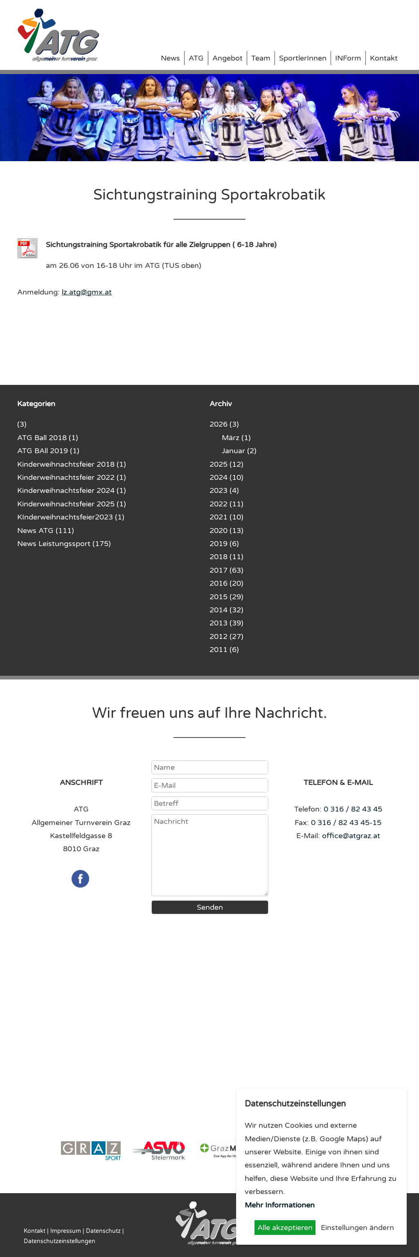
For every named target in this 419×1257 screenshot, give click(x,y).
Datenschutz (103, 1231)
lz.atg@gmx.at (87, 292)
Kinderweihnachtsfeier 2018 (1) (71, 464)
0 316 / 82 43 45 (353, 809)
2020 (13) (226, 530)
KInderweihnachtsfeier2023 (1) (70, 517)
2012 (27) (226, 636)
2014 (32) (226, 609)
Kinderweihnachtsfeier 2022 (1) (71, 477)
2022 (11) (226, 503)
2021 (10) (226, 517)
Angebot (227, 58)
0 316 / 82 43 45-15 (346, 822)
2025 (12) (226, 464)
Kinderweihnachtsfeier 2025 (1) (71, 503)
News (170, 58)
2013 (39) (226, 622)
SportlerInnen (303, 58)
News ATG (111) (45, 530)
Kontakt (384, 58)
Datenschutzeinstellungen (59, 1241)
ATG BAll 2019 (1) (48, 450)
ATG (196, 58)
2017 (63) (226, 570)
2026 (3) (224, 424)
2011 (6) (224, 649)
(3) (22, 424)
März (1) (236, 437)
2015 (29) (226, 596)
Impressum (65, 1231)
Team (260, 58)
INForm (348, 58)
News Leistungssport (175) (64, 543)
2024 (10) (226, 477)
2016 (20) (226, 583)
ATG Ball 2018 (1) (47, 437)
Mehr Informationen (280, 1205)
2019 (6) (224, 543)
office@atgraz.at (351, 835)
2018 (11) (226, 556)
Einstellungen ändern (357, 1227)
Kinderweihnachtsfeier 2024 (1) (71, 490)
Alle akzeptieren (285, 1227)
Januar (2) (239, 450)
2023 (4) (224, 490)
